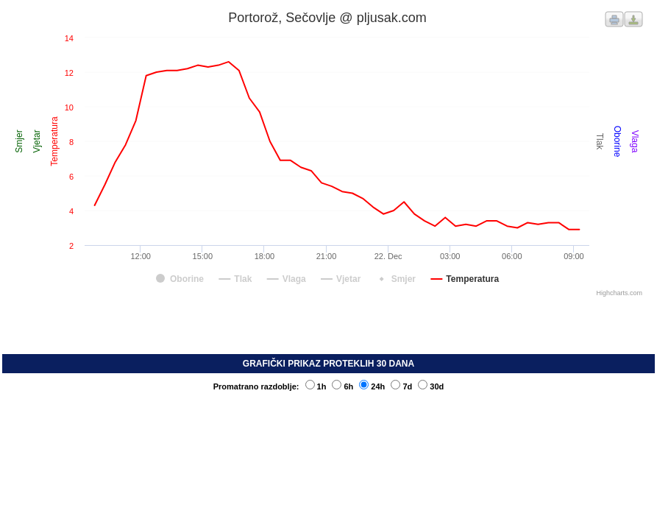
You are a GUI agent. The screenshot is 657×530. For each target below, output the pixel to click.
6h (342, 386)
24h (372, 386)
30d (431, 386)
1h (316, 386)
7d (401, 386)
